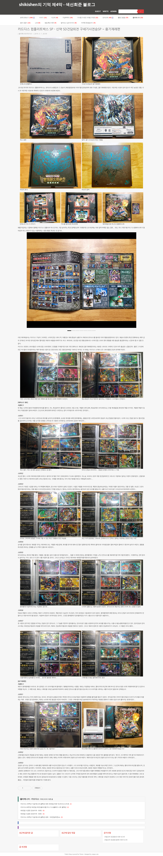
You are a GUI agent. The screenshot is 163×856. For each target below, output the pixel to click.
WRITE (105, 11)
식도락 (54, 17)
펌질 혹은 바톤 (50, 23)
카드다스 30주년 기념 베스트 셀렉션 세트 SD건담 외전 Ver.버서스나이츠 (45, 804)
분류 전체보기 (27, 17)
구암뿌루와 (67, 17)
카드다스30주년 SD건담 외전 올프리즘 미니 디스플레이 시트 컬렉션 (43, 807)
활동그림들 (123, 17)
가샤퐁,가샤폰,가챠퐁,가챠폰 (87, 17)
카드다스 (35, 799)
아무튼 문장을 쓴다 (88, 23)
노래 (37, 23)
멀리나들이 (25, 23)
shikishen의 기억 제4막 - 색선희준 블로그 (57, 4)
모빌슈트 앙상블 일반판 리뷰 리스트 (115, 840)
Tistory (81, 854)
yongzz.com (95, 854)
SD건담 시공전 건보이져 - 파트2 (31, 810)
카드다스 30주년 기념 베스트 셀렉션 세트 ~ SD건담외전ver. (40, 817)
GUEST (98, 11)
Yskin (66, 854)
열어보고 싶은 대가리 (68, 23)
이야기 (43, 17)
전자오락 (108, 17)
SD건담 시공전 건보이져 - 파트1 (31, 814)
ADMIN (113, 11)
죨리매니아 (138, 17)
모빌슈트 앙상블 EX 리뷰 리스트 (114, 837)
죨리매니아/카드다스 (25, 34)
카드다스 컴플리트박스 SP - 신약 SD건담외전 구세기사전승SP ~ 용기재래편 (69, 29)
